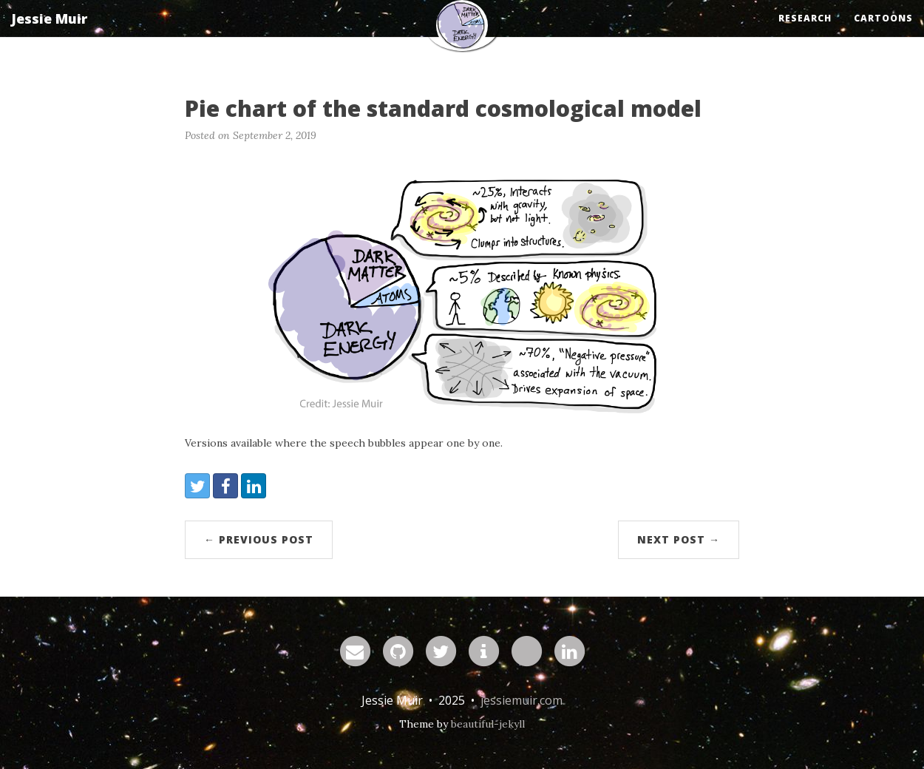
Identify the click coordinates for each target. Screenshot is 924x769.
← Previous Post (258, 539)
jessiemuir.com (521, 700)
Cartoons (883, 33)
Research (805, 33)
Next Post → (678, 539)
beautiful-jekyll (488, 724)
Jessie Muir (49, 33)
